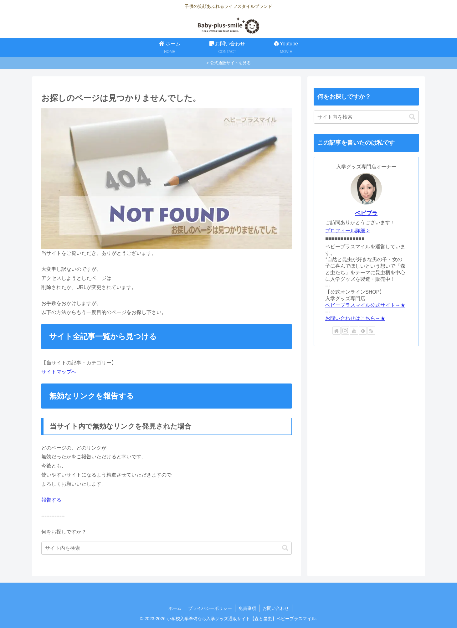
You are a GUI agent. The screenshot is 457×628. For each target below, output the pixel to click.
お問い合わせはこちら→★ (355, 318)
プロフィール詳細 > (347, 230)
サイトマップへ (58, 371)
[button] (285, 548)
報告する (51, 499)
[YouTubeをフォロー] (354, 331)
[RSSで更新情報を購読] (371, 331)
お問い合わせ (276, 608)
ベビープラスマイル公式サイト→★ (365, 305)
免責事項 (247, 608)
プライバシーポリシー (210, 608)
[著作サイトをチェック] (336, 331)
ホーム (175, 608)
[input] (166, 548)
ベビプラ (366, 213)
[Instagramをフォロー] (345, 331)
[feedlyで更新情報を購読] (363, 331)
